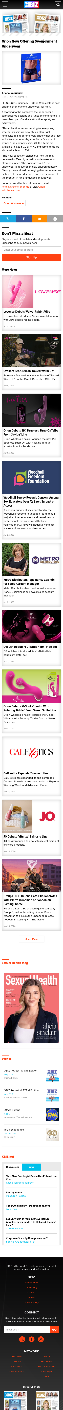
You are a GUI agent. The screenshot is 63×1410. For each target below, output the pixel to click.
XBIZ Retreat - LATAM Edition (21, 1090)
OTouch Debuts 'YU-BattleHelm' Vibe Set (30, 646)
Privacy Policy (32, 1302)
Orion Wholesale (14, 203)
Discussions (12, 1167)
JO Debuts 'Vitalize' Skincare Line (26, 836)
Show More (32, 939)
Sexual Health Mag (15, 963)
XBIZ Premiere (16, 1371)
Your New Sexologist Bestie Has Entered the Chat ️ (31, 1178)
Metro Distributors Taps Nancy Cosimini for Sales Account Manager (29, 581)
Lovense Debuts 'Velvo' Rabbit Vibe (27, 311)
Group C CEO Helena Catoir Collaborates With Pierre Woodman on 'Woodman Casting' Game (30, 900)
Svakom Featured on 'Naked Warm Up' (29, 371)
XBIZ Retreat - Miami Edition (20, 1070)
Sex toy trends (14, 1192)
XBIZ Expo (46, 1371)
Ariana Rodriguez (12, 93)
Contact (31, 1292)
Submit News (31, 1282)
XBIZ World (16, 1366)
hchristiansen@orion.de (15, 187)
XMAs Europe (12, 1110)
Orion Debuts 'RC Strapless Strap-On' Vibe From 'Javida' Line (31, 432)
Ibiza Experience (14, 1129)
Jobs (31, 1167)
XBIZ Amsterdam (46, 1366)
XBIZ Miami (46, 1361)
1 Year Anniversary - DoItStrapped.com (28, 1205)
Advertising (31, 1287)
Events (6, 1059)
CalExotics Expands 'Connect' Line (26, 773)
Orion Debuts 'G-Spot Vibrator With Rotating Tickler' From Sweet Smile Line (30, 708)
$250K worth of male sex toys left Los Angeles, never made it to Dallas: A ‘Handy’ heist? (31, 1222)
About (31, 1297)
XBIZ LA (46, 1356)
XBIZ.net (8, 1157)
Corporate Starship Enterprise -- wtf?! (27, 1238)
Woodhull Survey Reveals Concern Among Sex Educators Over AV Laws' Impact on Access (31, 501)
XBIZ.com (17, 1356)
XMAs (46, 1376)
